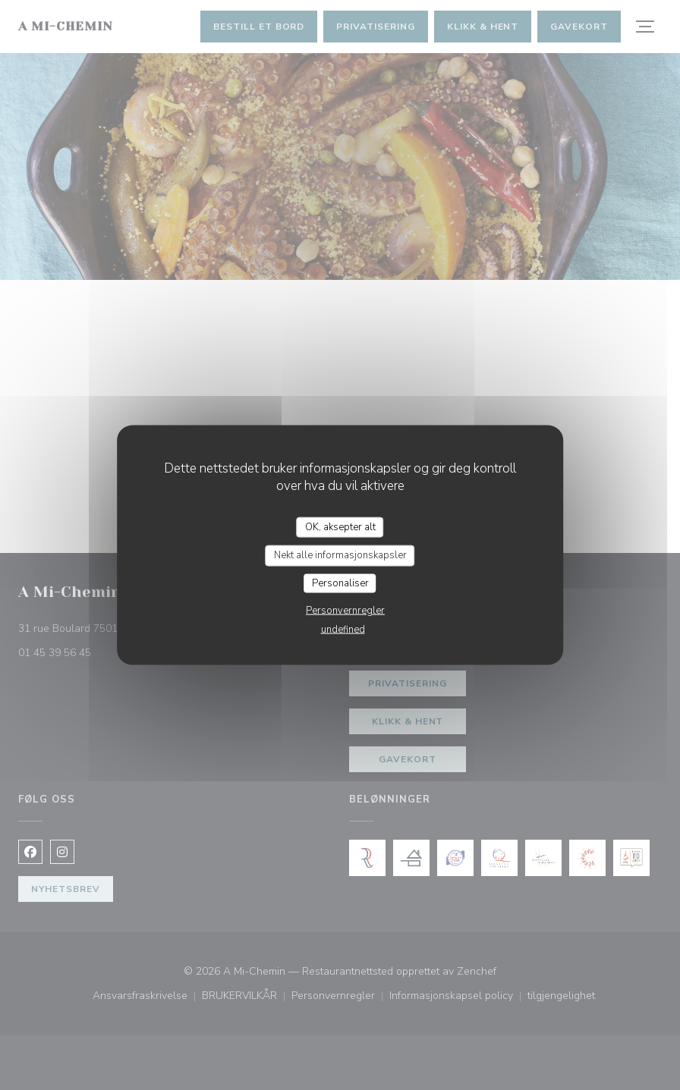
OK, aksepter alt (340, 526)
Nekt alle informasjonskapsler (340, 555)
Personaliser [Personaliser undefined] (340, 582)
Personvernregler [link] (345, 610)
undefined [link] (343, 629)
